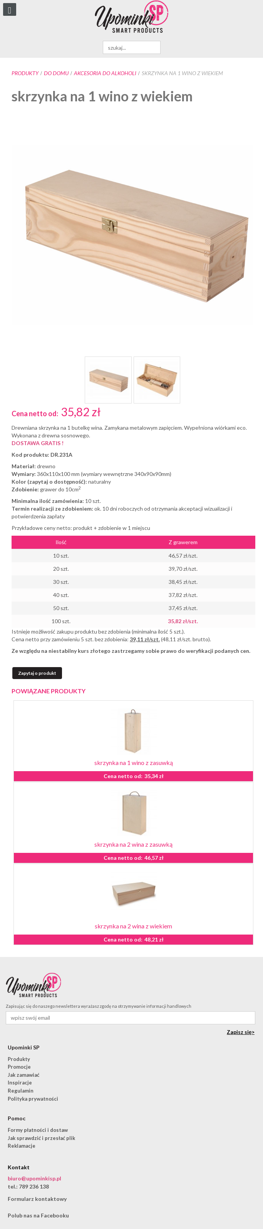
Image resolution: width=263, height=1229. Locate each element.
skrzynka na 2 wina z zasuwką (133, 844)
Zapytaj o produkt (37, 673)
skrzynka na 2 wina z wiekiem (133, 926)
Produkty (25, 73)
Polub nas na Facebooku (38, 1215)
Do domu (56, 73)
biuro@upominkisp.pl (34, 1178)
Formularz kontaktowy (37, 1198)
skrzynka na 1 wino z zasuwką (133, 762)
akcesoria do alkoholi (105, 73)
